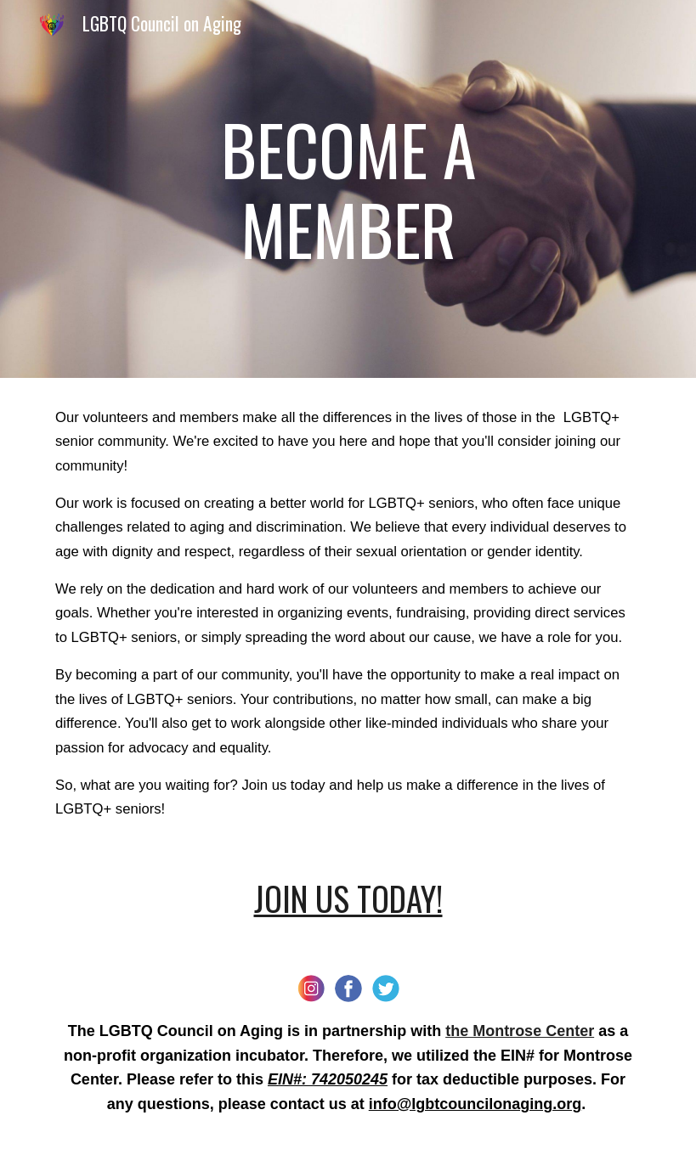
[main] (348, 189)
